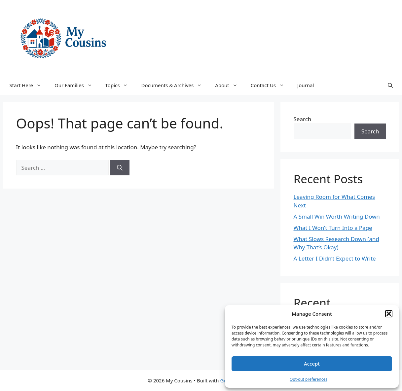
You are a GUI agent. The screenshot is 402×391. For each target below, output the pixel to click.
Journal (305, 85)
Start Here (29, 85)
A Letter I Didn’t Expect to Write (335, 258)
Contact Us (271, 85)
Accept (312, 363)
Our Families (77, 85)
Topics (120, 85)
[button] (388, 313)
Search (302, 119)
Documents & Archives (174, 85)
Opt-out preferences (308, 379)
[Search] (119, 168)
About (229, 85)
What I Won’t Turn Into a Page (333, 227)
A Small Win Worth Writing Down (337, 216)
